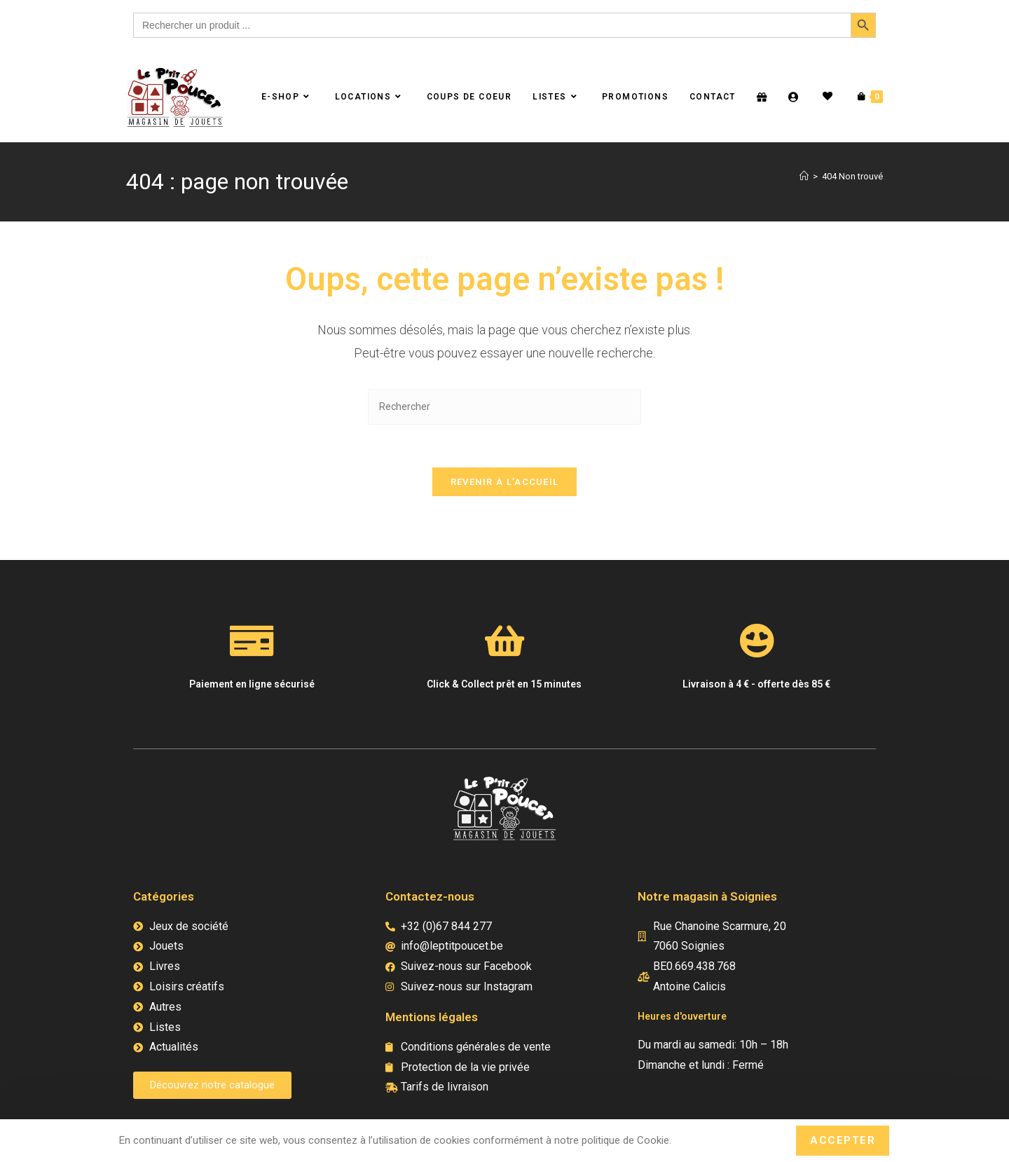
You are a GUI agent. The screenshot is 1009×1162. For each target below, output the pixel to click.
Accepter (842, 1140)
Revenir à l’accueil (505, 482)
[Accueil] (804, 176)
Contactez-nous (429, 896)
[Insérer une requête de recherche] (504, 407)
